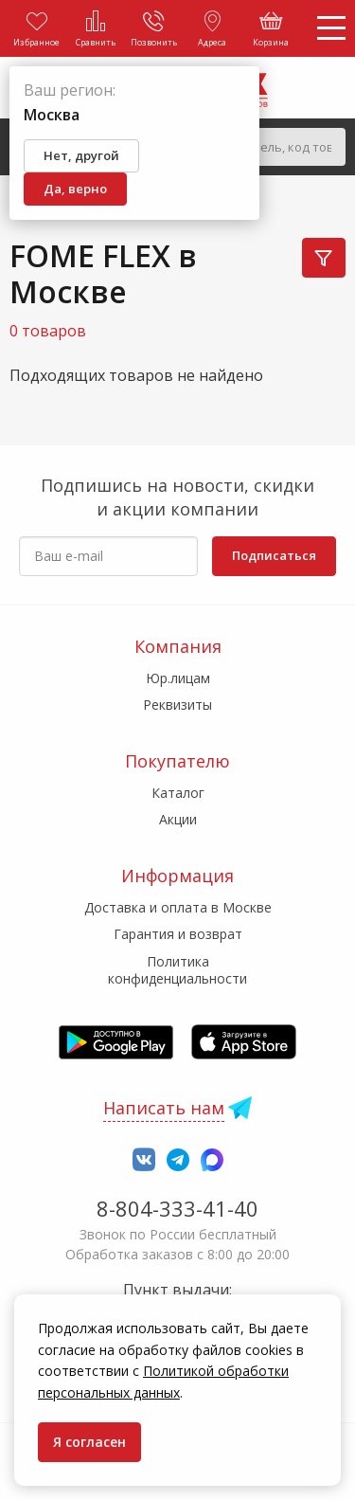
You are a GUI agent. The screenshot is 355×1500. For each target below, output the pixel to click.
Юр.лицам (178, 678)
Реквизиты (177, 705)
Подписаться (274, 555)
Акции (178, 819)
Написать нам (163, 1107)
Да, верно (75, 188)
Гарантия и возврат (178, 934)
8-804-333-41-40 (177, 1208)
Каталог (177, 793)
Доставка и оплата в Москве (178, 907)
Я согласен (89, 1442)
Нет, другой (81, 155)
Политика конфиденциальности (177, 969)
